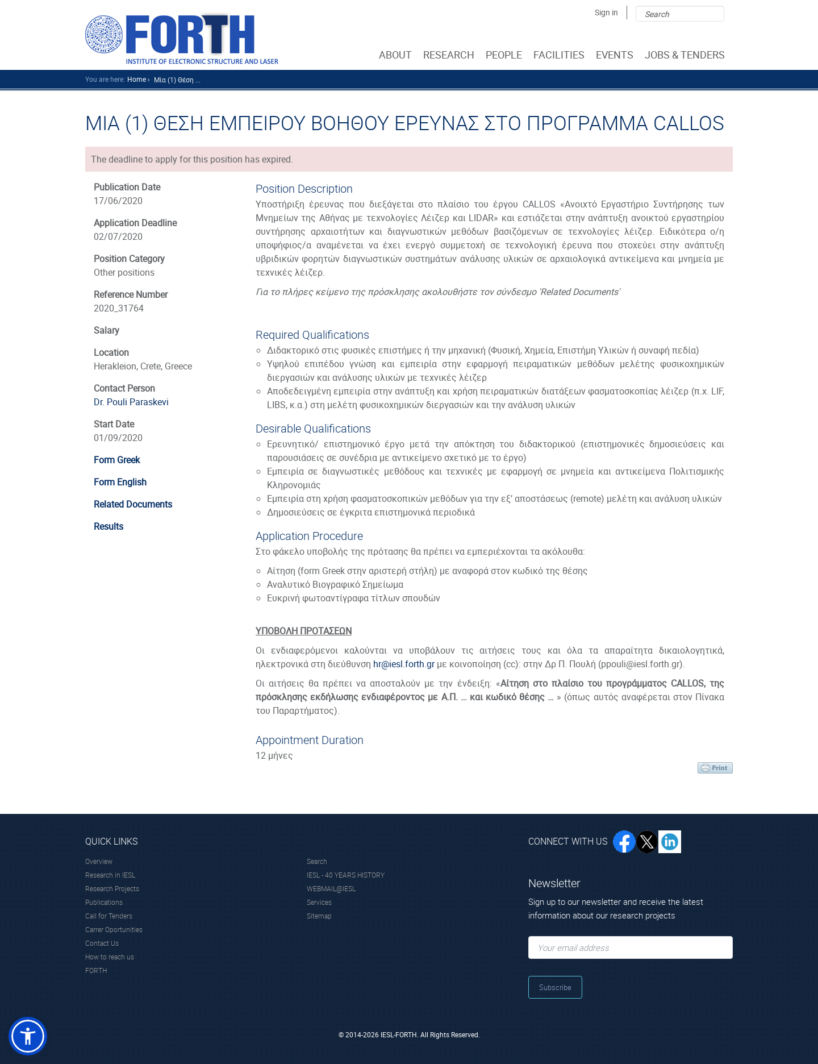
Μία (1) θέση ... (177, 79)
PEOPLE (505, 54)
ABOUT (396, 54)
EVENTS (616, 54)
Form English (120, 482)
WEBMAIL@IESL (331, 888)
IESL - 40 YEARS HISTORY (346, 874)
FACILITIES (560, 54)
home (136, 79)
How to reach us (109, 956)
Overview (98, 861)
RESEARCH (450, 54)
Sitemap (319, 915)
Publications (104, 902)
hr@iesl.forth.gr (404, 664)
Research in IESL (110, 874)
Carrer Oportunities (114, 929)
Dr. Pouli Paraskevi (131, 402)
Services (319, 902)
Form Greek (117, 460)
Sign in (606, 12)
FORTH (96, 970)
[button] (27, 1036)
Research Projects (112, 888)
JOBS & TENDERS (686, 54)
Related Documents (133, 504)
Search (317, 861)
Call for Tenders (108, 915)
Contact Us (102, 942)
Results (108, 526)
